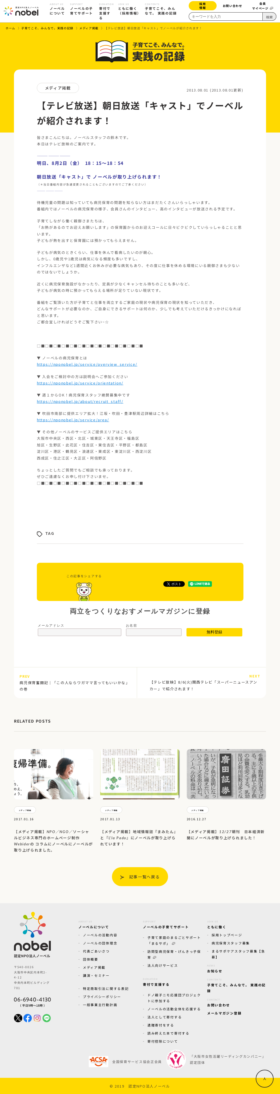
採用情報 (202, 6)
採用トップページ (227, 934)
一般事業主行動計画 (100, 1004)
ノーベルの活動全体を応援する (174, 1008)
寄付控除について (162, 1041)
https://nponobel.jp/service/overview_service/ (87, 364)
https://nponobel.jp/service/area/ (73, 419)
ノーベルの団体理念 (100, 943)
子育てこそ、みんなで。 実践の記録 (236, 985)
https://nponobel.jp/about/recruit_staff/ (80, 401)
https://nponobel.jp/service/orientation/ (80, 383)
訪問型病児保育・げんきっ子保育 (174, 954)
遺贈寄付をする (160, 1025)
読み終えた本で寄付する (168, 1033)
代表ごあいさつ (96, 951)
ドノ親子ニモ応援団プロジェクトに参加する (174, 997)
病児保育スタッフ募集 (231, 943)
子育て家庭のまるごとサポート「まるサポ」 (174, 940)
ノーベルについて (93, 924)
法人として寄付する (164, 1016)
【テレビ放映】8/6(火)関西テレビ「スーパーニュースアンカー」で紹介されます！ (205, 682)
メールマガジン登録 (224, 1013)
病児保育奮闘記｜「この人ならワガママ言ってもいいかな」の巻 (75, 683)
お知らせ (214, 968)
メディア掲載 (94, 967)
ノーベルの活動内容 (100, 934)
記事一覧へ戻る (144, 876)
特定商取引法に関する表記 (106, 988)
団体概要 (90, 959)
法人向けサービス (162, 965)
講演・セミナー (96, 975)
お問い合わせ (232, 6)
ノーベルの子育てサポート (166, 924)
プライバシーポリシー (102, 996)
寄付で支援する (156, 981)
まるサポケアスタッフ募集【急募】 (238, 954)
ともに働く (216, 924)
